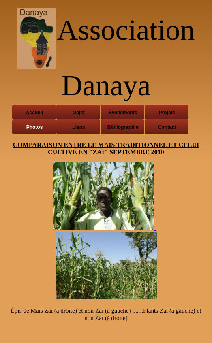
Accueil (34, 112)
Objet (79, 112)
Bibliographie (123, 127)
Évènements (123, 112)
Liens (78, 127)
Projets (167, 112)
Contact (167, 127)
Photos (34, 127)
